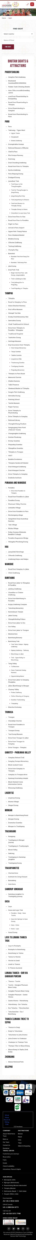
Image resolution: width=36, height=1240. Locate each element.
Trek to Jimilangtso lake (18, 279)
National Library (14, 420)
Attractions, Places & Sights (12, 1169)
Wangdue (9, 564)
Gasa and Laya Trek (15, 910)
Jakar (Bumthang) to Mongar (18, 686)
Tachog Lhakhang (14, 246)
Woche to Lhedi (14, 960)
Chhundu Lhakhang (15, 555)
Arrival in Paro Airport (16, 228)
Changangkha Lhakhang (17, 433)
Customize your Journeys (11, 1154)
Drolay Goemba (14, 441)
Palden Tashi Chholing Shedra (19, 87)
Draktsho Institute (15, 478)
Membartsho (12, 634)
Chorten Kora (13, 873)
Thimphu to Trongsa (15, 452)
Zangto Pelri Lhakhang (16, 392)
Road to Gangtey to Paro (17, 302)
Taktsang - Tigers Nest (16, 130)
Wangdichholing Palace (16, 619)
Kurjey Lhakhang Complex (17, 604)
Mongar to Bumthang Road (18, 815)
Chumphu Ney (13, 250)
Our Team (6, 1142)
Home (4, 18)
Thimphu (9, 293)
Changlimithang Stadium (17, 424)
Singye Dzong (13, 805)
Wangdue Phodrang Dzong (18, 542)
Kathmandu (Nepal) (10, 1191)
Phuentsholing (12, 72)
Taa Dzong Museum (15, 734)
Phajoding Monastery (17, 370)
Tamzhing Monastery (16, 608)
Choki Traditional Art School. (18, 324)
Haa (6, 547)
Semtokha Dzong (14, 320)
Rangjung (11, 836)
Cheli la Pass (12, 152)
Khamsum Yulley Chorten (17, 504)
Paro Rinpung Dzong (15, 174)
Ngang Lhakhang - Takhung (20, 650)
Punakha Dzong (14, 500)
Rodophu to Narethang (16, 949)
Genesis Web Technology (18, 1236)
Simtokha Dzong (14, 396)
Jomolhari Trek (13, 181)
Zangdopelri (15, 137)
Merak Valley (12, 850)
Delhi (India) (22, 1191)
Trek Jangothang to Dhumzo (20, 200)
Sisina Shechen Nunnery (16, 306)
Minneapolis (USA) (9, 1180)
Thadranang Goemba (17, 362)
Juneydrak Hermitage (16, 552)
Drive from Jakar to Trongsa (18, 630)
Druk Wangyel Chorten (16, 470)
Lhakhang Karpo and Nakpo (18, 559)
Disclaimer (6, 1148)
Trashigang (10, 831)
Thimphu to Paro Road (16, 374)
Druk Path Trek (13, 270)
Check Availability (8, 1166)
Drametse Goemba (15, 823)
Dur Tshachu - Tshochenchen (18, 1008)
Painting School (14, 399)
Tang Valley (12, 663)
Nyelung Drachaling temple (18, 778)
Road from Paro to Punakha (18, 220)
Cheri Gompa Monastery (18, 348)
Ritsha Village (13, 528)
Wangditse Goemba (15, 448)
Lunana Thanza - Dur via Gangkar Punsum (16, 974)
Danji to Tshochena (15, 1031)
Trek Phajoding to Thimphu (19, 288)
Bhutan (20, 1134)
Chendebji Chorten (15, 721)
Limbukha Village (14, 508)
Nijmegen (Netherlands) (11, 1182)
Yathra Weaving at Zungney (20, 696)
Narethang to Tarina (15, 953)
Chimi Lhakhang (14, 573)
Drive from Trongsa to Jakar (18, 738)
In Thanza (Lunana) (15, 968)
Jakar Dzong (12, 615)
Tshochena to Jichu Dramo (17, 1035)
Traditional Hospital (15, 334)
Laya (10, 906)
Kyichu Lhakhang (14, 170)
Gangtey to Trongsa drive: (17, 774)
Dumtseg (11, 159)
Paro (7, 121)
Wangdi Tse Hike (14, 313)
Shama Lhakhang (16, 140)
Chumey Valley (13, 689)
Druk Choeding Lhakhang (17, 163)
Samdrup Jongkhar (14, 889)
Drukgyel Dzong (14, 177)
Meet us (5, 1139)
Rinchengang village (15, 515)
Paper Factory (13, 407)
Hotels (5, 1163)
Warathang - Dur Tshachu (17, 1004)
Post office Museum (15, 309)
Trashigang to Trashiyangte (18, 846)
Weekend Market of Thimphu (18, 388)
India (19, 1140)
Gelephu (9, 1067)
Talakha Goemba (16, 355)
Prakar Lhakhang (16, 692)
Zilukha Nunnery (14, 381)
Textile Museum (14, 403)
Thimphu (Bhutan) (9, 1188)
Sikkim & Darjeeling (24, 1146)
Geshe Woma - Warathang (18, 1001)
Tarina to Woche (14, 957)
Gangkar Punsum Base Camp (18, 991)
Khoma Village (13, 801)
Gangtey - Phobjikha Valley (18, 752)
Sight (10, 18)
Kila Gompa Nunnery (15, 155)
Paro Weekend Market (16, 235)
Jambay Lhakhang (14, 589)
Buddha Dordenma (15, 459)
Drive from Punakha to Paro (18, 511)
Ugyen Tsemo (15, 133)
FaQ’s (5, 1160)
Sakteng (11, 853)
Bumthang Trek (13, 641)
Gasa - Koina (15, 925)
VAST (10, 456)
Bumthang (10, 578)
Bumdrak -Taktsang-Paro (19, 262)
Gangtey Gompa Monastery (18, 761)
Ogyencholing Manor (17, 676)
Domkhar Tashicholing (18, 700)
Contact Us (6, 1145)
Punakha (11, 488)
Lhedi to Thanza (14, 964)
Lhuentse (9, 793)
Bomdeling (12, 880)
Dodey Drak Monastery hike (18, 317)
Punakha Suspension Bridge (18, 538)
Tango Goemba (16, 351)
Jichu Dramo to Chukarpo (17, 1038)
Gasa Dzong (12, 932)
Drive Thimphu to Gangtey (18, 416)
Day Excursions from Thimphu (19, 345)
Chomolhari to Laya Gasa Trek (20, 213)
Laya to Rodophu (14, 946)
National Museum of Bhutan (18, 148)
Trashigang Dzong (15, 863)
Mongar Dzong (13, 819)
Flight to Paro (13, 224)
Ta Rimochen (15, 666)
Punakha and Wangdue (15, 483)
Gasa (7, 901)
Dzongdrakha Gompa (16, 144)
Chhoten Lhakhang (15, 242)
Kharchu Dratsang (14, 707)
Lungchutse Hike (16, 359)
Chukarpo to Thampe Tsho (18, 1042)
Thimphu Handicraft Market (18, 463)
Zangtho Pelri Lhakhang (16, 77)
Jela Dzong (12, 266)
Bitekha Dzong (13, 239)
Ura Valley (12, 626)
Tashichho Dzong (14, 337)
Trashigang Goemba (17, 366)
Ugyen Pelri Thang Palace (17, 231)
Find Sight (8, 47)
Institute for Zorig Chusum (17, 877)
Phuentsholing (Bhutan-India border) (15, 1185)
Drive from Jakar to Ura (16, 623)
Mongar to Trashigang (16, 826)
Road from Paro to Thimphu (18, 166)
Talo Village (12, 525)
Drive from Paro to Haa (16, 217)
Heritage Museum (14, 341)
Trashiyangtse (12, 868)
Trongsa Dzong (13, 730)
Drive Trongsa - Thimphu (17, 747)
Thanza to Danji (14, 1027)
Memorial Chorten (14, 377)
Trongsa (9, 712)
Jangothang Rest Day (18, 196)
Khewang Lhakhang (15, 788)
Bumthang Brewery (15, 638)
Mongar (8, 810)
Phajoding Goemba (15, 444)
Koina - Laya (15, 929)
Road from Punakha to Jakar (18, 497)
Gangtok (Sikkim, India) (11, 1194)
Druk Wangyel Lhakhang (17, 467)
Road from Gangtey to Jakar (18, 569)
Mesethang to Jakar (17, 654)
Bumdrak (11, 253)
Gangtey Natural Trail (16, 757)
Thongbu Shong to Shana (19, 209)
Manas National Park (15, 1062)
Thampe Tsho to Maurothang (19, 1046)
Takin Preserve (13, 385)
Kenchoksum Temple (15, 612)
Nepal (20, 1137)
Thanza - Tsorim (14, 981)
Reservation (7, 1157)
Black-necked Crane (15, 765)
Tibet (20, 1143)
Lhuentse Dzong (14, 798)
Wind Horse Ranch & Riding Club (7, 1119)
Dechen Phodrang (14, 437)
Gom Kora (12, 884)
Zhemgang (9, 1057)
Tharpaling (14, 703)
